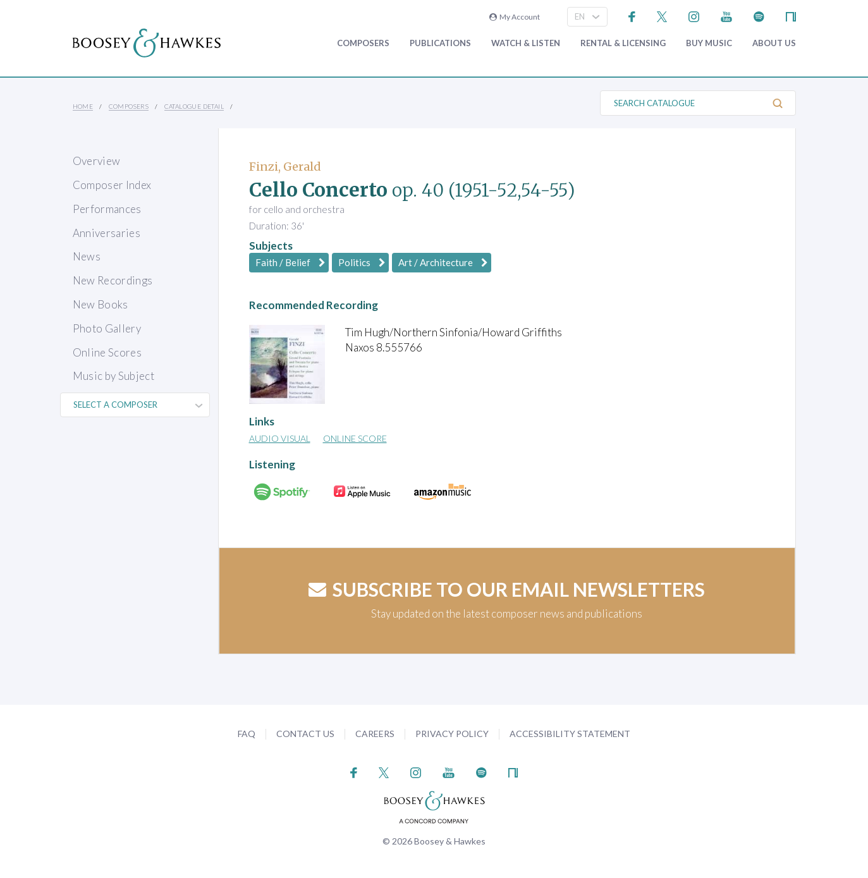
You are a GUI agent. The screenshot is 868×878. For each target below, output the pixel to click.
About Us (774, 43)
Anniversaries (106, 233)
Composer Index (112, 185)
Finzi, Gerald (285, 166)
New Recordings (113, 280)
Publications (440, 43)
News (87, 256)
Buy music (709, 43)
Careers (374, 733)
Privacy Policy (452, 733)
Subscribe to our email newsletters (507, 589)
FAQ (246, 733)
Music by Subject (113, 375)
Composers (363, 43)
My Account (514, 16)
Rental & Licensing (623, 43)
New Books (100, 304)
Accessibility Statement (570, 733)
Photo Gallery (107, 328)
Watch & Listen (525, 43)
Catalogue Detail (194, 106)
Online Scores (107, 352)
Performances (107, 209)
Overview (97, 161)
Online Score (355, 438)
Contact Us (305, 733)
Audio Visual (279, 438)
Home (83, 106)
